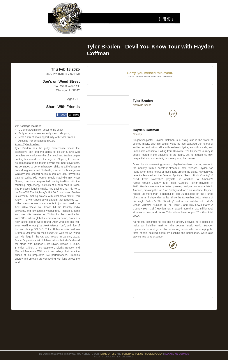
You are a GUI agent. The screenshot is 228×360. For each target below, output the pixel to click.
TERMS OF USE (108, 354)
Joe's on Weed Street (61, 107)
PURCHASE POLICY (133, 354)
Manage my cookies (176, 354)
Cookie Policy (154, 354)
